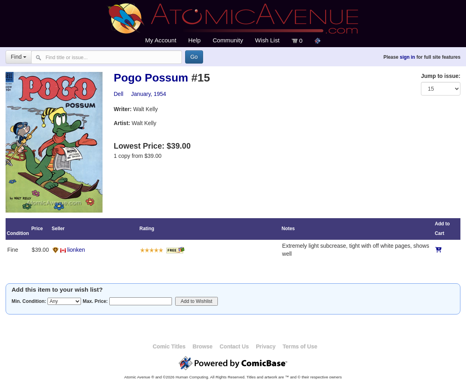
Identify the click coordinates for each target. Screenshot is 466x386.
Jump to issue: (440, 76)
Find (18, 57)
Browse (203, 346)
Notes (288, 228)
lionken (76, 250)
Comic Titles (169, 346)
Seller (58, 228)
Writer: (123, 109)
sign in (407, 57)
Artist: (122, 123)
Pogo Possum (151, 78)
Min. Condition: (29, 301)
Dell (118, 94)
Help (194, 40)
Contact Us (234, 346)
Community (228, 40)
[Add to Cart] (438, 250)
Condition (18, 233)
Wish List (267, 40)
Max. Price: (95, 301)
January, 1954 (148, 94)
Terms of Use (299, 346)
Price (37, 228)
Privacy (265, 346)
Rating (147, 228)
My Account (160, 40)
